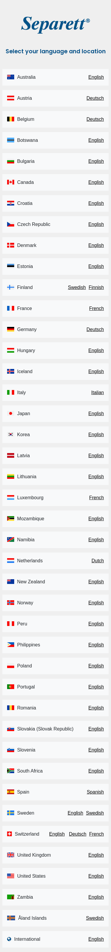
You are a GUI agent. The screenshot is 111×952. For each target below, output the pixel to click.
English (96, 77)
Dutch (97, 560)
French (96, 308)
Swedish (77, 287)
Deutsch (95, 98)
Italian (97, 392)
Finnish (96, 287)
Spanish (95, 791)
